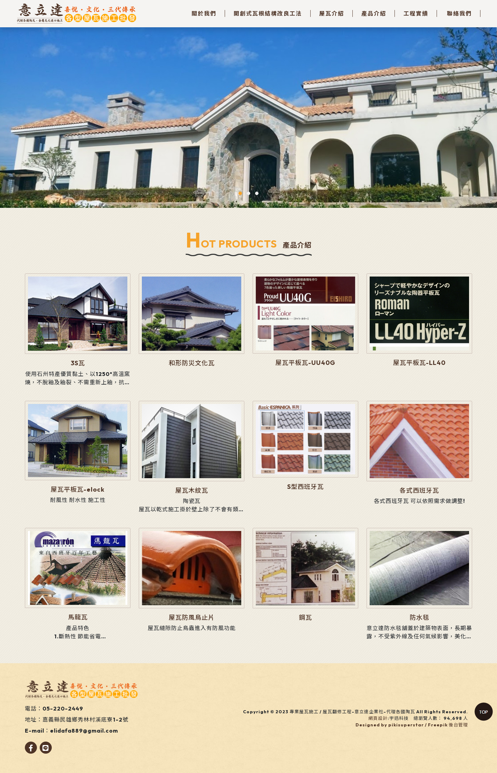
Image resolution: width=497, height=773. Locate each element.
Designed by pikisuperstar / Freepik (401, 724)
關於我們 (204, 13)
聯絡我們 (459, 13)
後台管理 (458, 724)
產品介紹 (373, 13)
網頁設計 (378, 718)
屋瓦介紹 (331, 13)
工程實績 (415, 13)
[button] (240, 193)
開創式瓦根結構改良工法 (268, 13)
